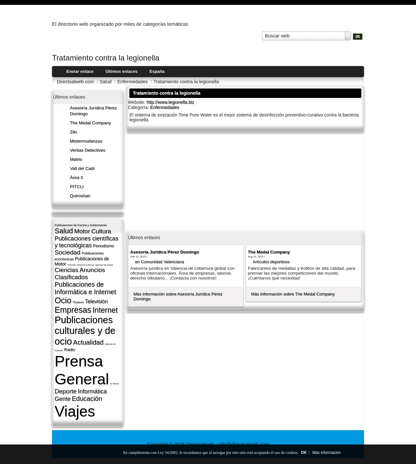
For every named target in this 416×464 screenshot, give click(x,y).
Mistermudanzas (86, 141)
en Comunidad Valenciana (159, 261)
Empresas (73, 309)
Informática (92, 391)
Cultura (101, 231)
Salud (64, 231)
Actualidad (88, 342)
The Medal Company (90, 122)
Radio (69, 349)
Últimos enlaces (121, 71)
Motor (82, 231)
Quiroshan (80, 195)
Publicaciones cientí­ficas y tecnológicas (86, 242)
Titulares (78, 302)
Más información (326, 452)
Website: (137, 102)
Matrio (76, 159)
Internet (105, 310)
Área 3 (76, 177)
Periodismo (103, 245)
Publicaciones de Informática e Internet (85, 288)
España (157, 71)
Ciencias (66, 269)
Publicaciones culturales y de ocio (85, 331)
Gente (63, 399)
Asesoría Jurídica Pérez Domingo (164, 252)
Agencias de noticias (104, 265)
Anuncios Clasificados (80, 273)
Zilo (73, 132)
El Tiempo (114, 384)
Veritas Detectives (87, 150)
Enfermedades (164, 107)
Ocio (63, 300)
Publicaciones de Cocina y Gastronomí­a (81, 225)
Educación (87, 398)
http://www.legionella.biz (170, 102)
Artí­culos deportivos (271, 261)
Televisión (96, 301)
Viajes (75, 411)
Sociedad (67, 252)
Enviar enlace (80, 71)
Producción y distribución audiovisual (80, 265)
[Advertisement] (245, 181)
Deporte (66, 391)
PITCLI (77, 186)
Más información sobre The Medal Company (292, 294)
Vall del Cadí (82, 168)
